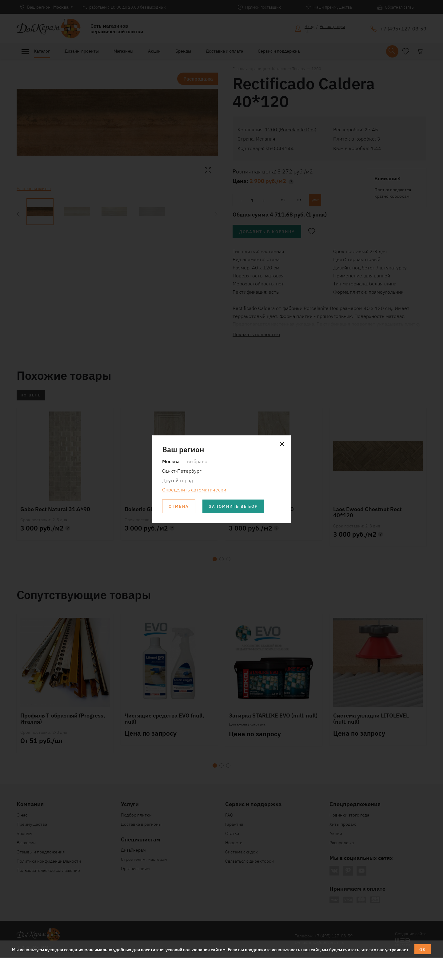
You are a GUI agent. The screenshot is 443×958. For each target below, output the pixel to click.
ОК (422, 949)
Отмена (179, 506)
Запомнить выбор (236, 506)
